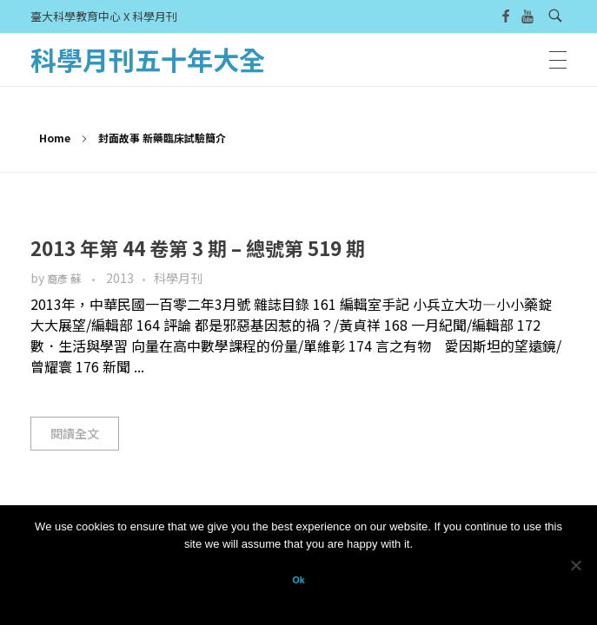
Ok (298, 580)
